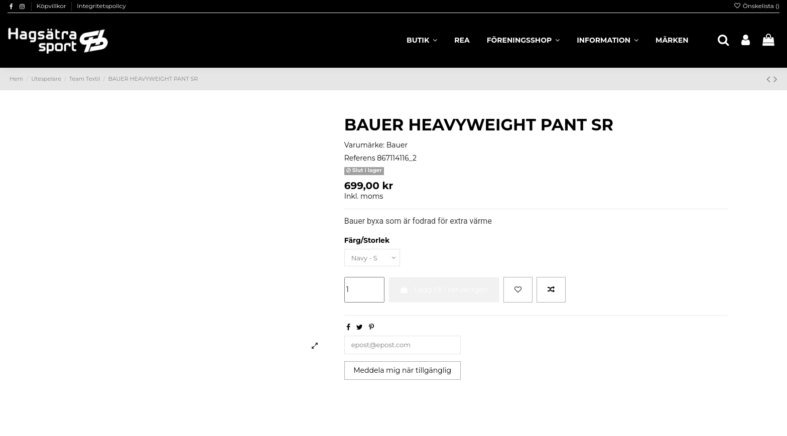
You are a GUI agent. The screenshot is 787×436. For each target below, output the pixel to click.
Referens (359, 158)
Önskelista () (756, 6)
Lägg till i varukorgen (444, 290)
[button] (607, 40)
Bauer (397, 145)
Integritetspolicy (101, 6)
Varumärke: (364, 145)
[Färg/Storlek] (374, 258)
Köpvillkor (52, 6)
